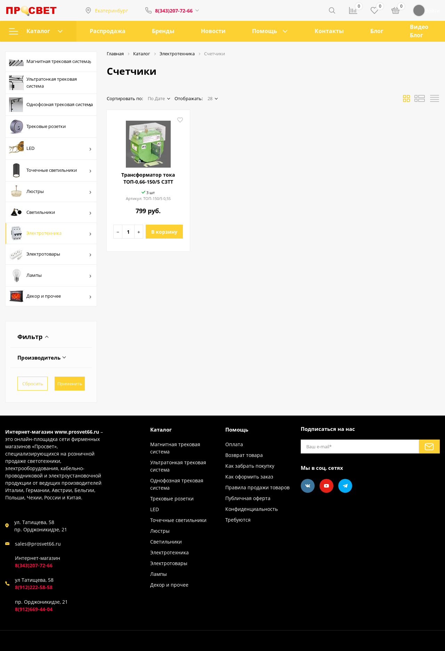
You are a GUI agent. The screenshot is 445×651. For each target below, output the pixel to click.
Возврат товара (244, 455)
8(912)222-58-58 (33, 587)
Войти (426, 10)
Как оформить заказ (249, 476)
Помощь (264, 31)
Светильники (50, 212)
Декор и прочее (50, 296)
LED (50, 148)
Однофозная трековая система (51, 104)
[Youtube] (326, 486)
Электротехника (50, 233)
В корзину (164, 231)
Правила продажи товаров (257, 487)
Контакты (329, 31)
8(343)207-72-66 (174, 10)
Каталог (36, 31)
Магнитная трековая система (50, 61)
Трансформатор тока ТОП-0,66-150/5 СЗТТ (148, 178)
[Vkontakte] (308, 486)
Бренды (163, 31)
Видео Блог (419, 31)
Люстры (50, 191)
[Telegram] (345, 486)
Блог (376, 31)
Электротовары (50, 254)
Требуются (238, 519)
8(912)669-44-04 (33, 609)
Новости (213, 31)
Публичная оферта (247, 498)
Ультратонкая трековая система (43, 82)
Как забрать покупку (249, 466)
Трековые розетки (37, 126)
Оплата (234, 444)
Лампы (50, 275)
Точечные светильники (50, 170)
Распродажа (108, 31)
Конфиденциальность (251, 509)
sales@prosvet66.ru (38, 543)
